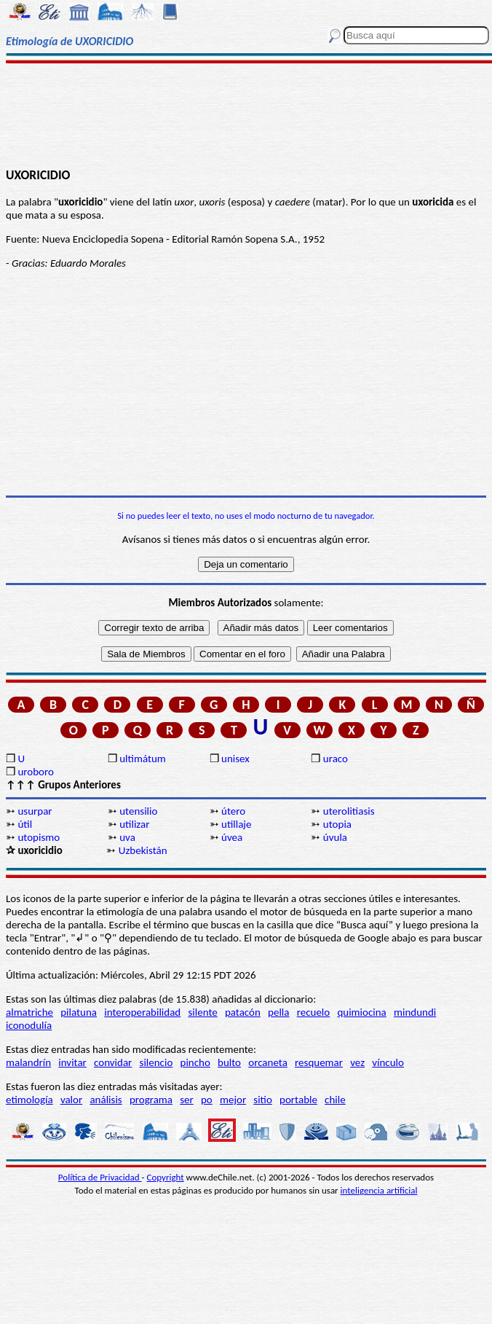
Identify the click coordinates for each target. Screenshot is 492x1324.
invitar (72, 1062)
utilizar (134, 824)
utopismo (38, 837)
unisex (235, 758)
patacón (243, 1012)
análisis (106, 1099)
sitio (262, 1099)
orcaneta (267, 1062)
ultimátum (142, 758)
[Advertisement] (246, 114)
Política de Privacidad (100, 1177)
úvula (335, 837)
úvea (231, 837)
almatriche (29, 1012)
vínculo (388, 1062)
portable (298, 1099)
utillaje (236, 824)
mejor (233, 1099)
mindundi (415, 1012)
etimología (29, 1099)
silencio (156, 1062)
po (207, 1099)
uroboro (35, 771)
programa (151, 1099)
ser (187, 1099)
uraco (335, 758)
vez (357, 1062)
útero (233, 811)
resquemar (319, 1062)
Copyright (165, 1177)
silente (202, 1012)
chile (335, 1099)
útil (24, 824)
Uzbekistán (143, 850)
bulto (229, 1062)
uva (127, 837)
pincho (195, 1062)
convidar (113, 1062)
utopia (337, 824)
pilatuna (78, 1012)
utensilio (138, 811)
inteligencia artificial (379, 1190)
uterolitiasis (349, 811)
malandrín (28, 1062)
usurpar (34, 811)
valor (71, 1099)
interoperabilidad (142, 1012)
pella (278, 1012)
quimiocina (361, 1012)
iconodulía (29, 1025)
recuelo (313, 1012)
